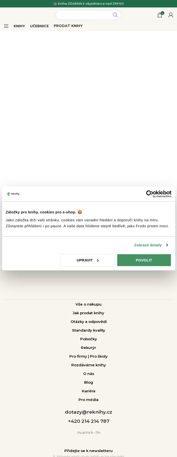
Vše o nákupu (88, 304)
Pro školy (99, 356)
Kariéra (88, 391)
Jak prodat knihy (88, 313)
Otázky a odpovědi (89, 321)
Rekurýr (88, 347)
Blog (88, 382)
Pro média (88, 399)
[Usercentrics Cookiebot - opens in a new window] (149, 194)
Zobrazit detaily (148, 245)
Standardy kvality (88, 330)
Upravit (88, 260)
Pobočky (88, 339)
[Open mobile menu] (6, 26)
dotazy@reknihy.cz (88, 412)
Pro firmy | (79, 356)
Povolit (144, 260)
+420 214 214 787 (88, 421)
